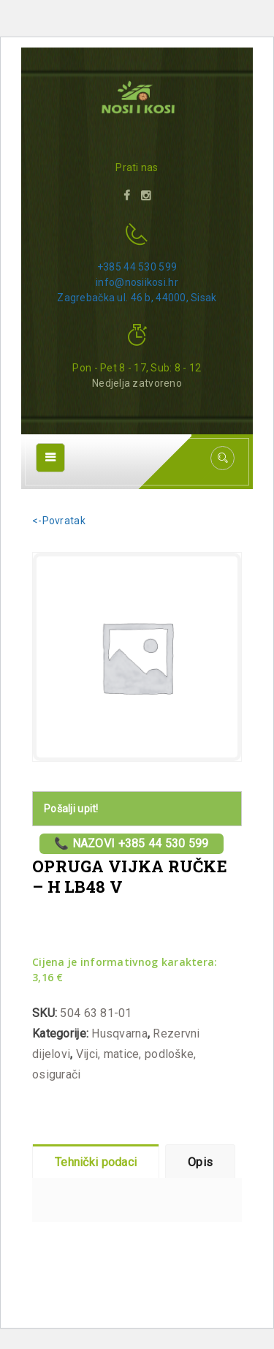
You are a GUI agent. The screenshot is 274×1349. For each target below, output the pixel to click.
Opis (200, 1162)
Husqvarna (119, 1033)
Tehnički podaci (96, 1162)
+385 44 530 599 (137, 267)
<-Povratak (58, 520)
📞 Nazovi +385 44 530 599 (131, 843)
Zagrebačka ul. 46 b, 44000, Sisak (136, 297)
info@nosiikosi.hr (137, 282)
